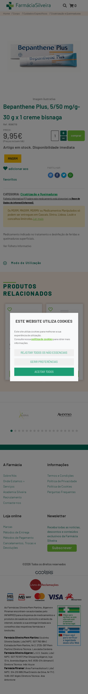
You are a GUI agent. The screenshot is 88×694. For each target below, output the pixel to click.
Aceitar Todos (44, 371)
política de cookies (42, 338)
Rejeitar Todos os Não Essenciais (44, 352)
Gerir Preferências (44, 361)
